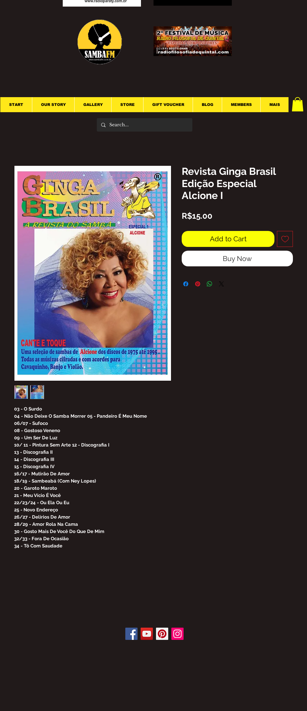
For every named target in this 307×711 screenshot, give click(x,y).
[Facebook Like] (156, 609)
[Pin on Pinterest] (197, 284)
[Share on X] (221, 284)
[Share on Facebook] (186, 284)
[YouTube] (147, 634)
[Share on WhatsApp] (209, 284)
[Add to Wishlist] (285, 239)
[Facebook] (131, 634)
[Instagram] (177, 634)
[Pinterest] (162, 634)
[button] (298, 104)
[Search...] (144, 125)
